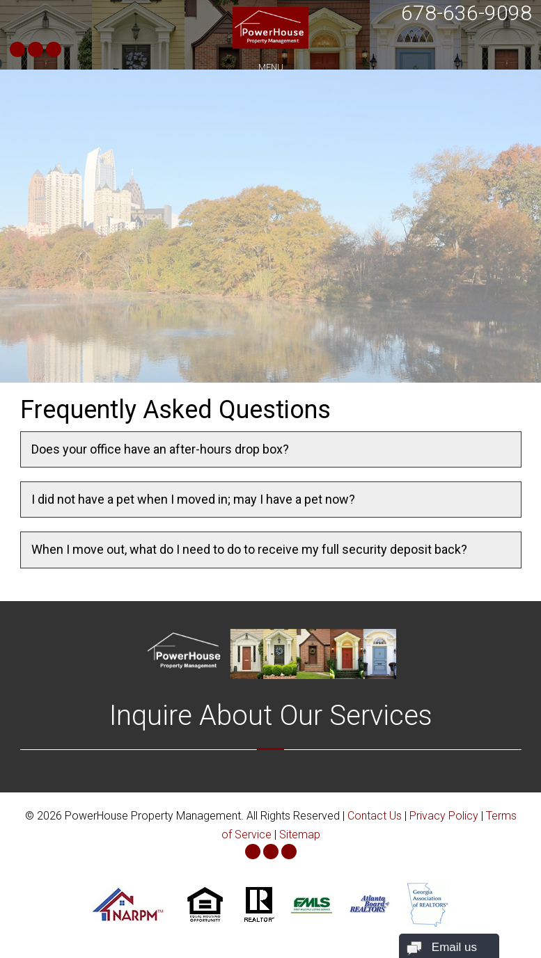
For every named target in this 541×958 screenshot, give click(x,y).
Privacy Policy (443, 815)
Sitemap (299, 834)
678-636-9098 (466, 13)
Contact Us (374, 815)
